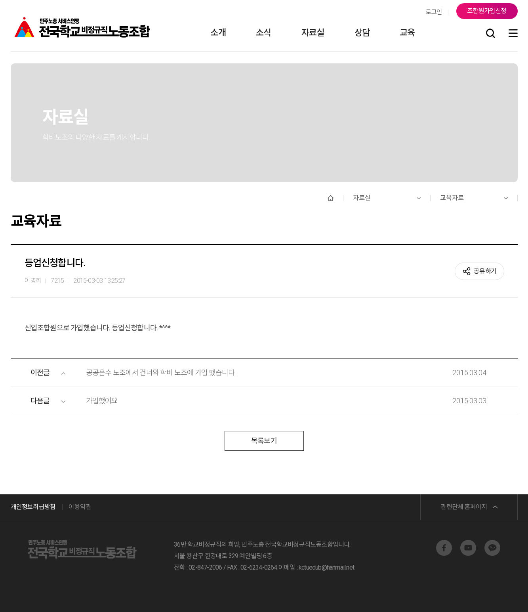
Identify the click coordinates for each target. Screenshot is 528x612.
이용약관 (80, 507)
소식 (263, 33)
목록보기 (264, 441)
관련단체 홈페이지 (463, 507)
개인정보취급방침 (33, 507)
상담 (362, 33)
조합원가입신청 (486, 11)
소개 (217, 33)
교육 (407, 33)
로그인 (433, 12)
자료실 (312, 33)
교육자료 (452, 198)
